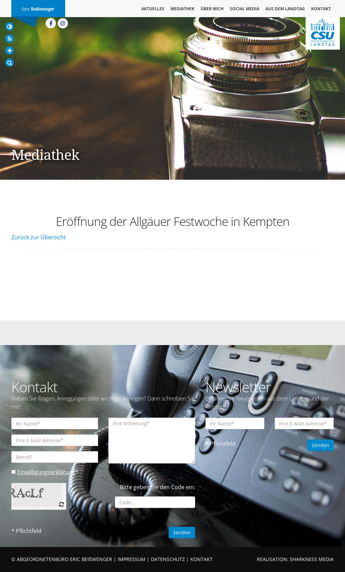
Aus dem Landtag (285, 9)
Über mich (212, 9)
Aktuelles (152, 9)
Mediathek (182, 9)
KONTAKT (201, 559)
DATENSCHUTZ (168, 559)
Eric (38, 9)
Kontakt (321, 9)
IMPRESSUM (131, 559)
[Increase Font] (9, 50)
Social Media (244, 9)
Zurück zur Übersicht (38, 237)
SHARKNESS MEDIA (312, 559)
